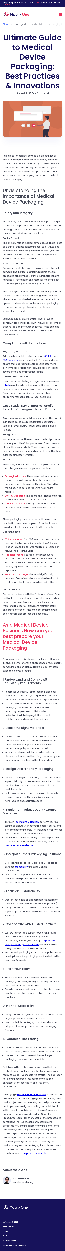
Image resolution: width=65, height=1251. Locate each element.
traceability (21, 866)
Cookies (6, 1231)
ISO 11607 (49, 356)
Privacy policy (8, 1227)
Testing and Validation (27, 822)
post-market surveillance (19, 845)
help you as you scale (34, 1153)
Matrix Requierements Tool (31, 1094)
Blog (5, 24)
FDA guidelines (10, 360)
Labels (6, 385)
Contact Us (7, 1236)
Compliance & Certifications (14, 1245)
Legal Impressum (9, 1240)
